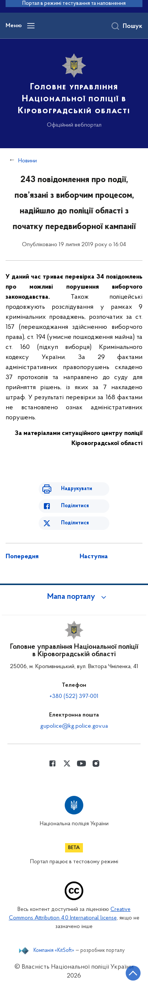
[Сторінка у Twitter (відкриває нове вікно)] (66, 763)
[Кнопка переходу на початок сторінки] (133, 973)
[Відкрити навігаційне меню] (31, 25)
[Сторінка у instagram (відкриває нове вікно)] (95, 763)
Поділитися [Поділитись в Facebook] (75, 506)
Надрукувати (76, 489)
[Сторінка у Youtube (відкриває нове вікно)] (81, 763)
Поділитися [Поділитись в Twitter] (75, 523)
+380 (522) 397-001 (74, 696)
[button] (74, 597)
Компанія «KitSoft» (53, 950)
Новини (27, 161)
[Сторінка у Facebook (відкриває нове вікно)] (52, 763)
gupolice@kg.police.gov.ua (74, 726)
